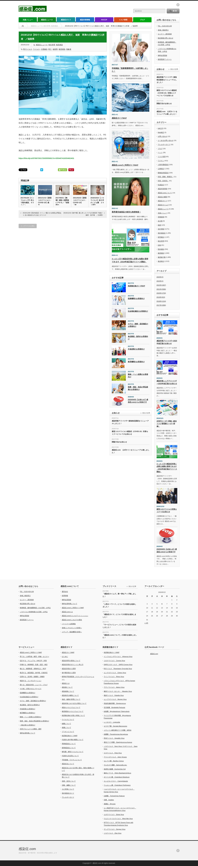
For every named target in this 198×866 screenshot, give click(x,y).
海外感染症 (162, 233)
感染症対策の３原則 (69, 668)
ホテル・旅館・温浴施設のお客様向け (138, 325)
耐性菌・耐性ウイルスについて (72, 751)
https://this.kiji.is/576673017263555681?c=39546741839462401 (46, 158)
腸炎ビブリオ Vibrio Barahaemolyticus (117, 773)
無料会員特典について (69, 603)
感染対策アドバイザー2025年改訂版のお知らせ (167, 342)
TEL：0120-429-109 (165, 26)
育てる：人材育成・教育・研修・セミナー (34, 656)
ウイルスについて (68, 719)
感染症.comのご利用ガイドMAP (125, 165)
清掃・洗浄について (69, 781)
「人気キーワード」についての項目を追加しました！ (119, 605)
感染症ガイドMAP (119, 118)
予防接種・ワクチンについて (72, 760)
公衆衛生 (161, 168)
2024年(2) (160, 281)
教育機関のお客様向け (136, 362)
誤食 (159, 245)
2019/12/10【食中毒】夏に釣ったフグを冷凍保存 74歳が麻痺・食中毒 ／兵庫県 (82, 214)
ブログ (142, 20)
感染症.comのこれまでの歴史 (72, 620)
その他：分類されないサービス (30, 688)
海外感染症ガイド (68, 793)
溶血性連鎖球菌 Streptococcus (115, 703)
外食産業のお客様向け (136, 349)
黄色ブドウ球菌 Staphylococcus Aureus (118, 742)
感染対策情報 (85, 20)
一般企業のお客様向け (27, 725)
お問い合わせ (162, 136)
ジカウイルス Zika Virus (112, 833)
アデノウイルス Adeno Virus (114, 687)
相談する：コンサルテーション (30, 680)
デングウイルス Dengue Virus (114, 829)
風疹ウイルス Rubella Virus (114, 695)
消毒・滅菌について (69, 785)
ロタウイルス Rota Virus (113, 753)
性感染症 (161, 185)
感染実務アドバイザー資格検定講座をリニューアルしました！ (130, 422)
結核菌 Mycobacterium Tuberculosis (116, 711)
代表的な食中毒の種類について (72, 739)
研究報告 (161, 237)
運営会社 (65, 591)
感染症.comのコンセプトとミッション (75, 616)
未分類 (160, 221)
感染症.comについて (165, 193)
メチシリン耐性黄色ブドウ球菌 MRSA (117, 730)
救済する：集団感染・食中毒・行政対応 (34, 672)
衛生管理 (51, 45)
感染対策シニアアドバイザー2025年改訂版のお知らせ (167, 382)
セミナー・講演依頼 (165, 34)
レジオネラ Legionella (112, 722)
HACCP (104, 20)
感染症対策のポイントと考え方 (72, 664)
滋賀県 (55, 49)
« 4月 (146, 623)
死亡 (50, 49)
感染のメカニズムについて (71, 707)
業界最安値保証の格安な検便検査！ (126, 212)
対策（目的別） (163, 181)
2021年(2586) (161, 289)
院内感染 (161, 249)
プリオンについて (68, 731)
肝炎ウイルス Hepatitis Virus (114, 738)
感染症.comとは (67, 612)
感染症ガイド (66, 20)
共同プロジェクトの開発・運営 (30, 729)
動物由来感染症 (163, 173)
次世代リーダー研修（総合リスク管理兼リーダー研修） (167, 423)
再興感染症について (69, 743)
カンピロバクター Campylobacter (116, 781)
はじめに (65, 656)
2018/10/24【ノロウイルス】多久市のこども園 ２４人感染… (97, 201)
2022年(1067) (161, 285)
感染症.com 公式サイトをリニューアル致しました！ (130, 451)
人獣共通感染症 (163, 164)
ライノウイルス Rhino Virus (114, 676)
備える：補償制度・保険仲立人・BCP (33, 668)
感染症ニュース (47, 20)
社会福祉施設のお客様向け (138, 311)
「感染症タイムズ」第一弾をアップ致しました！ (119, 595)
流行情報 (161, 229)
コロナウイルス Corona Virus (114, 660)
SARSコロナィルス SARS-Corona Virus (118, 664)
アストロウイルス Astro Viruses (115, 757)
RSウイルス (27, 49)
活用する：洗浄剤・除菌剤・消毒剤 (32, 676)
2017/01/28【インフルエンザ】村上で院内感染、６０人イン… (27, 201)
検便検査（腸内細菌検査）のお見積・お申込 (35, 608)
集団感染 (59, 45)
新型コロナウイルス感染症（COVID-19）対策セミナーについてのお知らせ (130, 432)
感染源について (67, 687)
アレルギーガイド (164, 144)
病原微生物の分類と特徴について (73, 715)
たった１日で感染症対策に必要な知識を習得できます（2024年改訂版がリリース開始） (167, 468)
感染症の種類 (162, 197)
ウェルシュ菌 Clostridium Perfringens (117, 785)
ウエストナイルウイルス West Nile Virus (118, 818)
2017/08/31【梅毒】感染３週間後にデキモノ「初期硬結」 (62, 201)
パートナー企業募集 (69, 624)
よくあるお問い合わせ (165, 140)
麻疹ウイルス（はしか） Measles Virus (118, 691)
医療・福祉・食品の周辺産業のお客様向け (138, 388)
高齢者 (68, 49)
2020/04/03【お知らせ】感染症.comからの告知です (138, 401)
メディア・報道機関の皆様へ (72, 632)
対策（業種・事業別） (165, 176)
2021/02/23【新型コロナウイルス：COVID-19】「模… (79, 201)
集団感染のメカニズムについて (72, 711)
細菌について (66, 723)
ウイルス (36, 49)
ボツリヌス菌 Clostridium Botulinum (117, 777)
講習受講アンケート (165, 59)
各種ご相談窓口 (163, 30)
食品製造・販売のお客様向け (138, 337)
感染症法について (68, 764)
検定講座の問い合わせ (165, 38)
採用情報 (65, 595)
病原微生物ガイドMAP (136, 286)
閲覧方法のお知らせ (119, 442)
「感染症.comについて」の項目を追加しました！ (120, 636)
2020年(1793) (161, 293)
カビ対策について (68, 789)
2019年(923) (161, 297)
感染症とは (66, 683)
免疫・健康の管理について (71, 699)
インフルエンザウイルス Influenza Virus (118, 656)
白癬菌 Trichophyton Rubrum (114, 796)
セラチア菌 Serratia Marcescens (115, 726)
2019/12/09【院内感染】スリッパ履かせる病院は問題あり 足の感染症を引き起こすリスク (42, 214)
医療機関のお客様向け (136, 299)
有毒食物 (161, 217)
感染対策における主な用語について (74, 703)
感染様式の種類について (70, 695)
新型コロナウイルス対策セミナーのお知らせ (167, 510)
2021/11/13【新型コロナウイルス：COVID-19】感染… (44, 201)
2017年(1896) (161, 305)
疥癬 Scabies (109, 800)
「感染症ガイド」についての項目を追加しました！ (119, 615)
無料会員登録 (162, 55)
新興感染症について (69, 748)
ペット (160, 152)
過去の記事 (146, 413)
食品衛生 (161, 261)
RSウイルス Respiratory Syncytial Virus (118, 668)
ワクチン (161, 160)
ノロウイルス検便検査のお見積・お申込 (34, 612)
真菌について (66, 727)
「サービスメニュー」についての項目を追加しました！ (119, 626)
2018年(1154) (161, 301)
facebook (178, 4)
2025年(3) (160, 277)
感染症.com (154, 654)
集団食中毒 (162, 257)
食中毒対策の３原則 (69, 672)
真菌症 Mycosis (110, 804)
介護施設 (44, 49)
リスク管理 (123, 20)
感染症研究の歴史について (71, 660)
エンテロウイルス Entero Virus (115, 672)
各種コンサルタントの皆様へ (72, 628)
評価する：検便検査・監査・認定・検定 (34, 664)
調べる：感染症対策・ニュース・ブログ (34, 685)
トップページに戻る (28, 226)
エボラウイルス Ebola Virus (114, 814)
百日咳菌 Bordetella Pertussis (114, 707)
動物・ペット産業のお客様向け (138, 375)
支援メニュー (28, 20)
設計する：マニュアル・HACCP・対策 (33, 660)
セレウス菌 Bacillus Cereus (114, 761)
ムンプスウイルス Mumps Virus (115, 699)
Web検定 (161, 132)
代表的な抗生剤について (70, 756)
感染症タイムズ (163, 205)
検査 (159, 225)
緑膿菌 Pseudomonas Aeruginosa (116, 734)
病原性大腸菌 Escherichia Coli (115, 769)
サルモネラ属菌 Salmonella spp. (115, 765)
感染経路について (68, 691)
